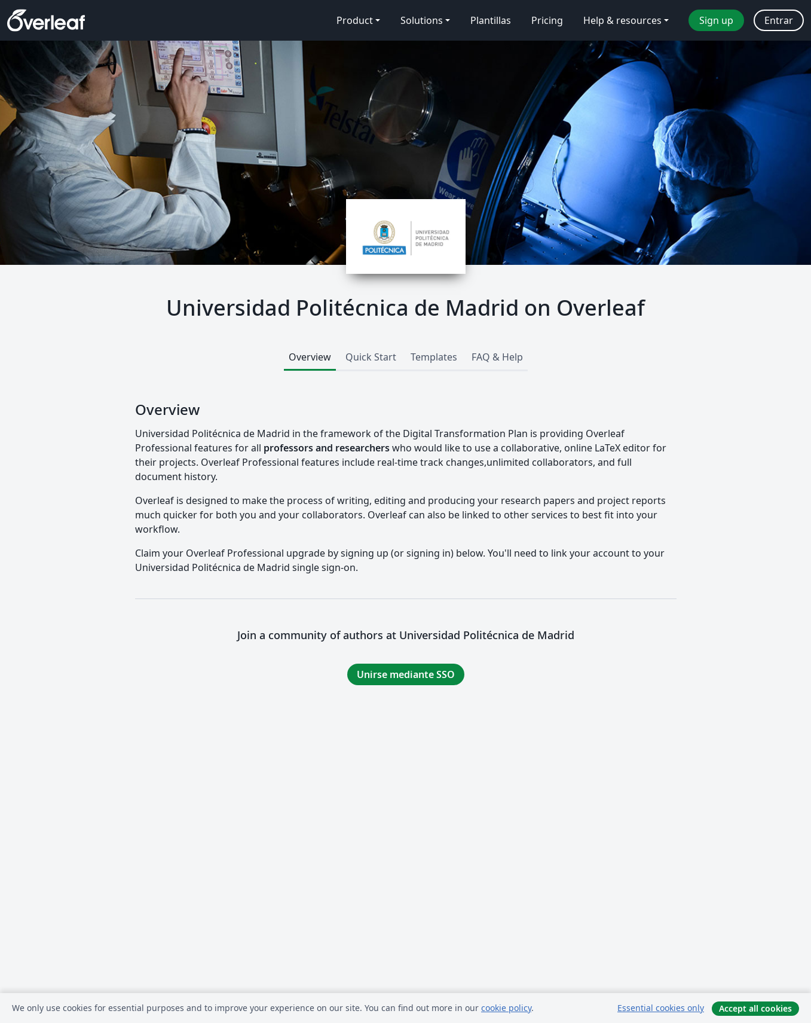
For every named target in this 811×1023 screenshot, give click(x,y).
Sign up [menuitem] (716, 20)
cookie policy (506, 1007)
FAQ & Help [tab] (497, 357)
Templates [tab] (434, 357)
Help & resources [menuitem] (622, 20)
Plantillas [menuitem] (490, 20)
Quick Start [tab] (370, 357)
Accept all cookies (755, 1008)
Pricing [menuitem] (547, 20)
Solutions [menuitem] (421, 20)
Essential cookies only (660, 1007)
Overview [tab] (310, 357)
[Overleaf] (46, 20)
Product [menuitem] (354, 20)
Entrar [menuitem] (778, 20)
